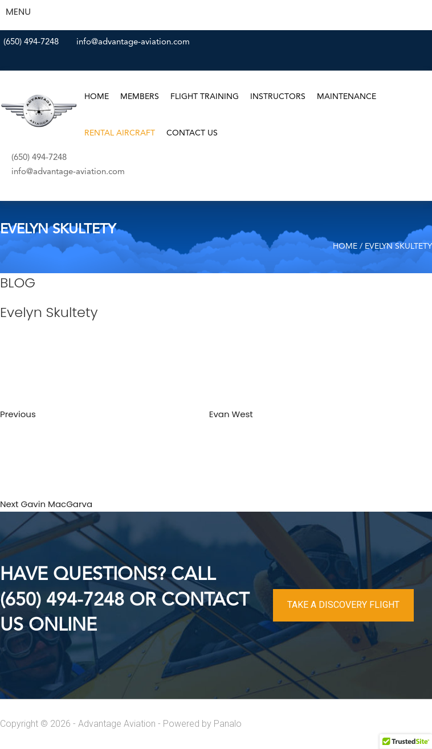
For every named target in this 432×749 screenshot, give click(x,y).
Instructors (277, 97)
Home (96, 97)
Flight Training (204, 97)
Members (139, 97)
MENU (18, 11)
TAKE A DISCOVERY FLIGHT (343, 604)
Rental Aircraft (119, 133)
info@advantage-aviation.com (133, 42)
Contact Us (192, 133)
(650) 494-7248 (31, 42)
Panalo (228, 723)
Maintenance (346, 97)
